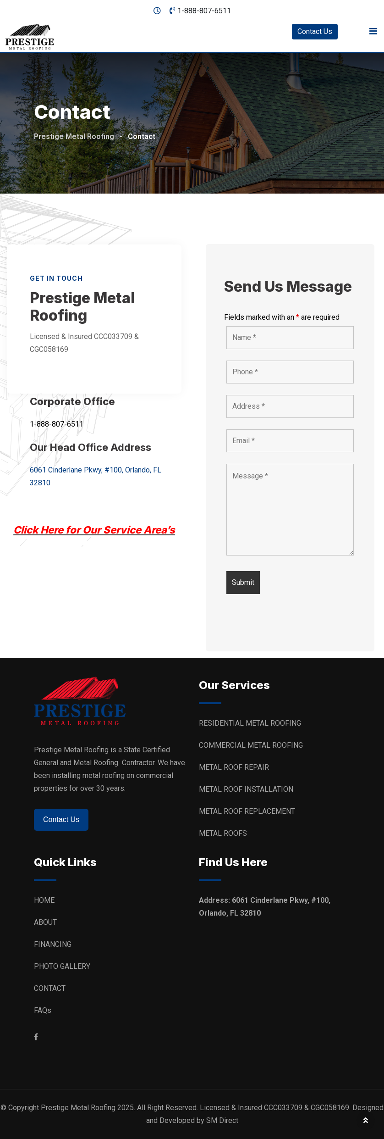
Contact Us (314, 31)
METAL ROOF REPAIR (235, 767)
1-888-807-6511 (204, 10)
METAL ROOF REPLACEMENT (247, 811)
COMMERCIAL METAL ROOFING (251, 745)
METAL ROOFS (223, 833)
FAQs (42, 1010)
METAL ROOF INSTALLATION (246, 789)
